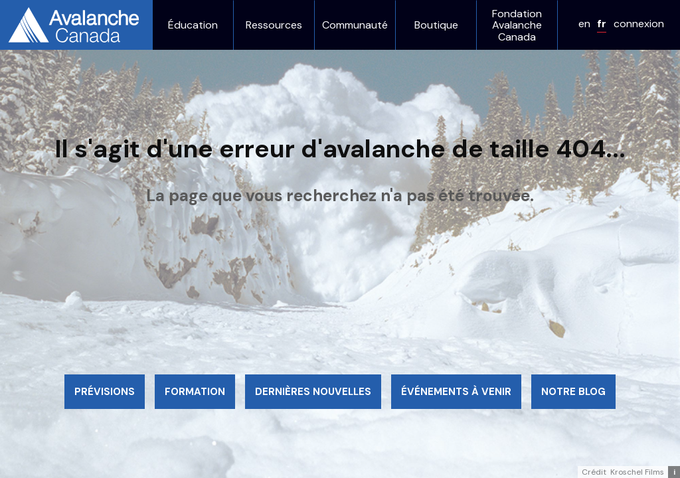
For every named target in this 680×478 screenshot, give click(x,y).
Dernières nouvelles (313, 391)
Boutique (436, 25)
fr (601, 24)
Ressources (274, 25)
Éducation (193, 25)
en (584, 24)
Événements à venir (456, 391)
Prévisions (104, 391)
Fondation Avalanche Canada (517, 25)
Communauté (355, 25)
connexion (639, 24)
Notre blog (573, 391)
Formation (195, 391)
